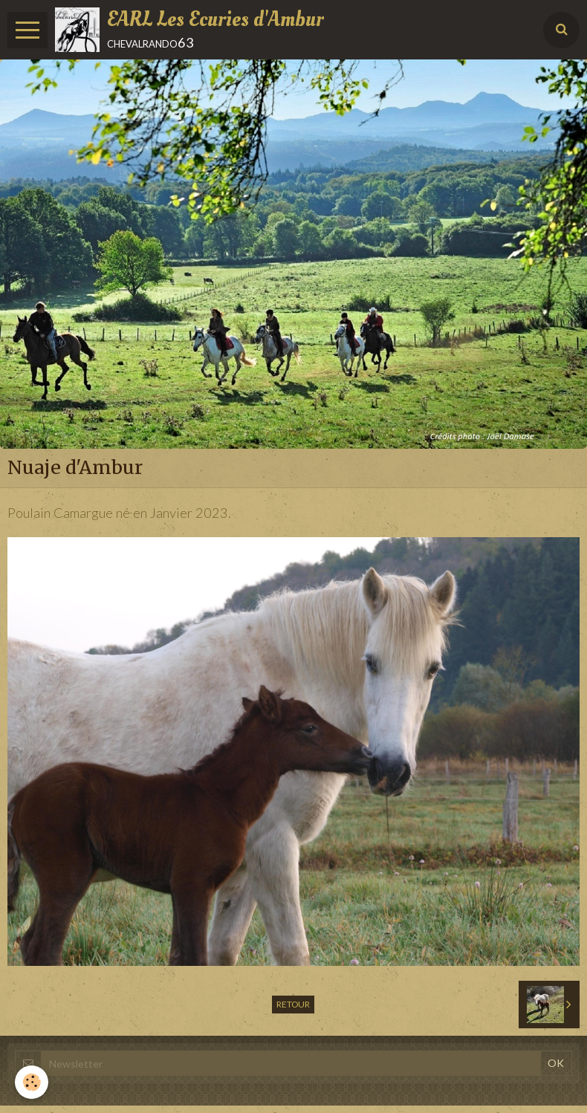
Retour (293, 1004)
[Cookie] (31, 1082)
